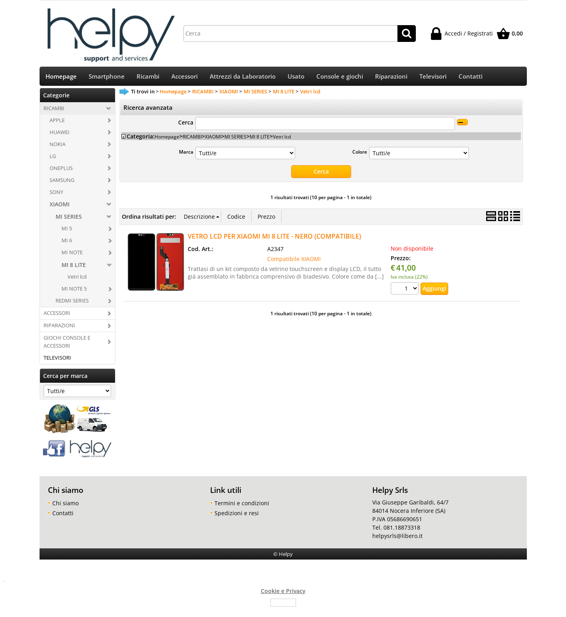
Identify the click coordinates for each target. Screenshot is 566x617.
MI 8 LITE (74, 267)
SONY (56, 194)
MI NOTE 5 (74, 291)
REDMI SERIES (72, 303)
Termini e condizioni (241, 505)
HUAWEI (60, 134)
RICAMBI (54, 111)
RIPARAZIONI (59, 328)
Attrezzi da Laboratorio (243, 78)
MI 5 (67, 231)
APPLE (57, 123)
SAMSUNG (62, 182)
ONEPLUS (61, 170)
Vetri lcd (77, 279)
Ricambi (148, 78)
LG (53, 158)
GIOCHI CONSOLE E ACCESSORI (67, 344)
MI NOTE (72, 255)
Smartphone (107, 78)
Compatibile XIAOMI (294, 261)
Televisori (433, 78)
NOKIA (58, 146)
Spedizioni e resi (236, 515)
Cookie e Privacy (283, 593)
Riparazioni (391, 78)
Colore (359, 154)
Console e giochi (339, 78)
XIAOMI (60, 207)
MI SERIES (69, 219)
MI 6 (67, 243)
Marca (186, 154)
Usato (296, 78)
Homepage (61, 78)
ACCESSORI (57, 315)
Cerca (185, 125)
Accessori (184, 78)
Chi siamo (65, 505)
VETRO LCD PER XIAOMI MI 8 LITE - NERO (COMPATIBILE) (274, 238)
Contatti (471, 78)
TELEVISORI (57, 360)
